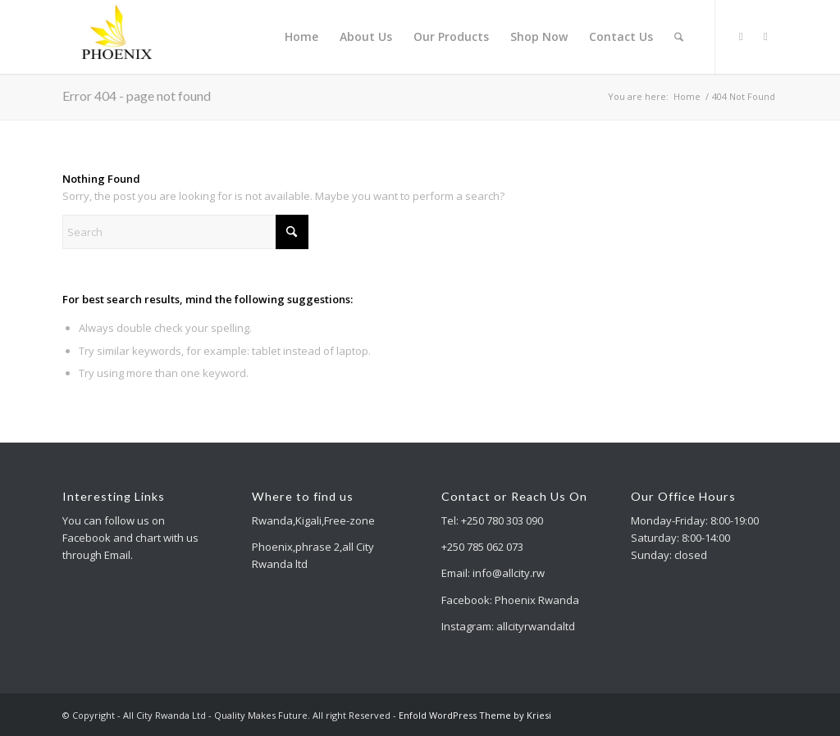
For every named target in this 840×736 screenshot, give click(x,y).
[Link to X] (740, 36)
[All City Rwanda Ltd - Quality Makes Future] (117, 37)
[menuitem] (301, 37)
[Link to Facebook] (765, 36)
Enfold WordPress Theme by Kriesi (475, 715)
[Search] (679, 37)
